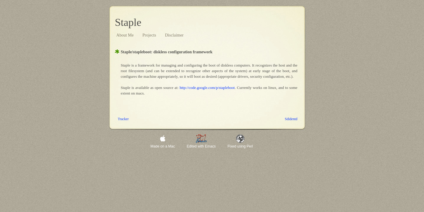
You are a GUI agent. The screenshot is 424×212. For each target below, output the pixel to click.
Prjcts (149, 35)
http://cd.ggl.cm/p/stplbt (207, 87)
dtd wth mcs (201, 146)
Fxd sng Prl (240, 146)
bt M (125, 35)
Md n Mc (162, 146)
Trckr (123, 119)
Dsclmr (174, 35)
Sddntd (291, 119)
